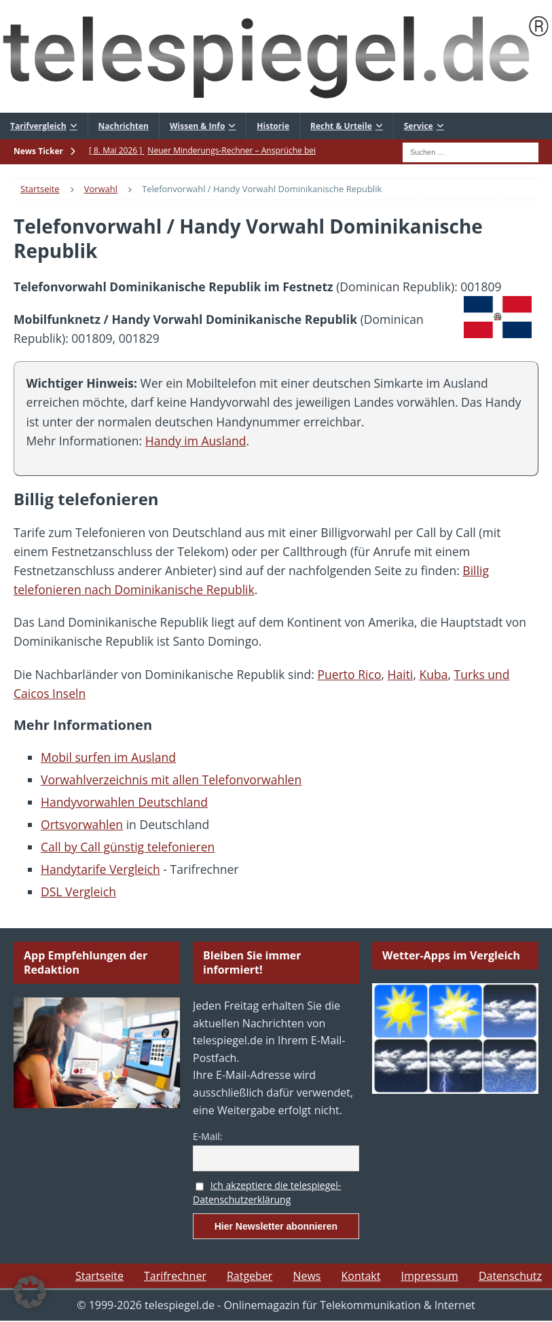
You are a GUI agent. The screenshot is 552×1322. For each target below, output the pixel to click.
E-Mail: (207, 1136)
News (306, 1275)
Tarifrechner (175, 1275)
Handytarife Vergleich (100, 869)
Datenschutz (510, 1275)
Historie (273, 126)
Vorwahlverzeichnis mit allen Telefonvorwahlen (171, 779)
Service (418, 126)
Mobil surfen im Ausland (108, 757)
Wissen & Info (197, 126)
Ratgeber (249, 1275)
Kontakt (360, 1275)
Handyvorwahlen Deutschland (124, 802)
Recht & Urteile (341, 126)
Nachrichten (123, 126)
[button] (30, 1292)
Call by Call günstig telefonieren (128, 847)
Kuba (433, 674)
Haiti (400, 674)
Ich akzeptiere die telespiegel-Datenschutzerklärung (267, 1192)
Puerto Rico (350, 674)
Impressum (429, 1275)
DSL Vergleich (78, 891)
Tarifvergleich (38, 126)
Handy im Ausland (195, 441)
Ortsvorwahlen (82, 824)
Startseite (99, 1275)
